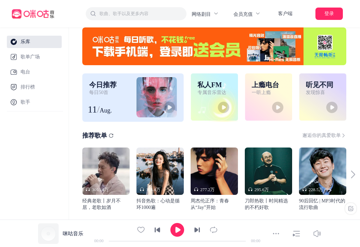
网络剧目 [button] (205, 14)
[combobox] (136, 13)
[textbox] (140, 14)
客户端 (285, 13)
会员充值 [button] (247, 14)
